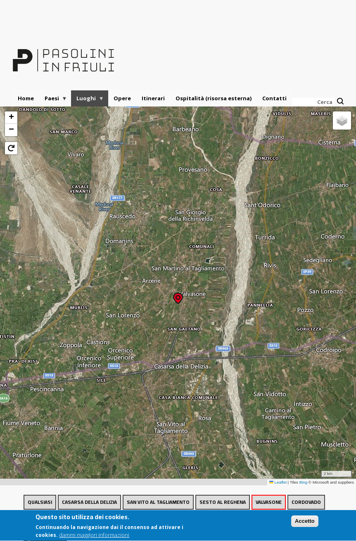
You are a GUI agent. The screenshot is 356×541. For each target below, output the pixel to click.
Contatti (274, 98)
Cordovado (306, 502)
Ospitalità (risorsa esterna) (214, 98)
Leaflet (278, 482)
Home (26, 98)
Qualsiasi (40, 502)
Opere (122, 98)
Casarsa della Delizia (89, 502)
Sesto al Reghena (222, 502)
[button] (178, 295)
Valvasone (269, 502)
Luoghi (87, 100)
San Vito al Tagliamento (158, 502)
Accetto (305, 523)
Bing (303, 482)
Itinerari (153, 98)
